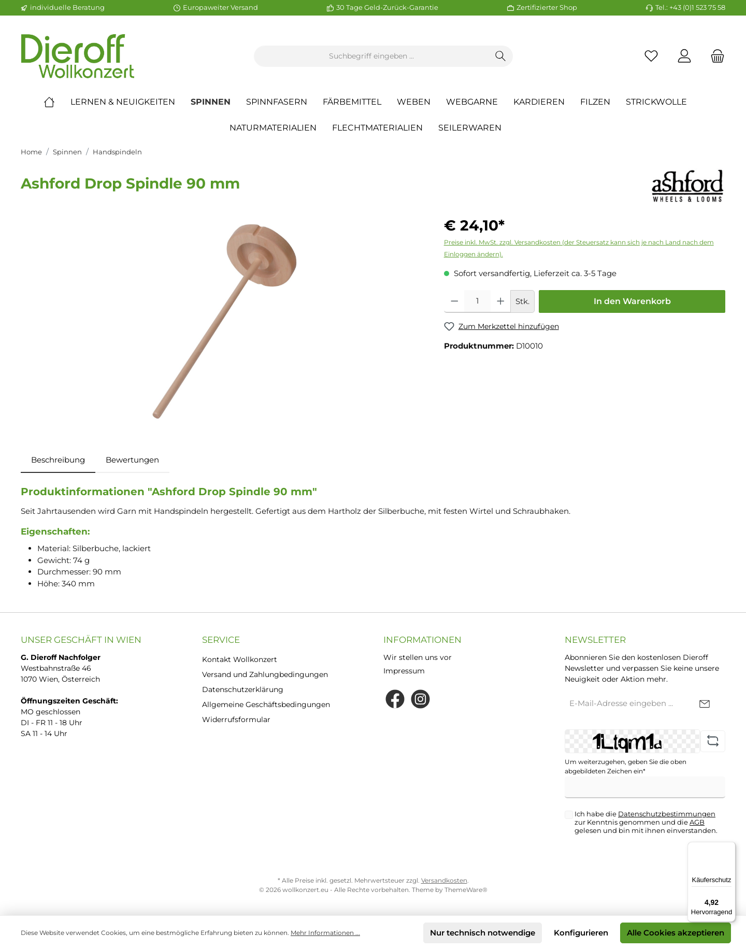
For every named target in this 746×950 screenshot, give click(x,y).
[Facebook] (395, 699)
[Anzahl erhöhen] (500, 301)
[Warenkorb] (714, 56)
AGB (697, 822)
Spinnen (67, 152)
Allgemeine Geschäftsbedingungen (266, 704)
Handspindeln (117, 152)
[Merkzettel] (651, 56)
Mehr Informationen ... (325, 933)
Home (31, 152)
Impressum (404, 670)
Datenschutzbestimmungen (666, 814)
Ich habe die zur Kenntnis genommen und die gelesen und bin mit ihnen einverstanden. (646, 822)
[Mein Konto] (684, 56)
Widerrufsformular (236, 719)
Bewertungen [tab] (132, 460)
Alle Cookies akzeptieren (675, 933)
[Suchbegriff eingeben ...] (371, 56)
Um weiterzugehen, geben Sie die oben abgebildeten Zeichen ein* (625, 766)
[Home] (57, 102)
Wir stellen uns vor (417, 657)
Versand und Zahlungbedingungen (265, 674)
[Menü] (729, 848)
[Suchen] (501, 56)
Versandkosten (444, 880)
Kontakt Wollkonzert (239, 659)
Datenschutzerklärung (242, 689)
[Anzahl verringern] (454, 301)
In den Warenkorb (632, 301)
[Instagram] (420, 699)
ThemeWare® (465, 890)
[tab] (58, 460)
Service (221, 640)
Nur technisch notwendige (482, 933)
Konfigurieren (581, 933)
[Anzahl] (477, 301)
